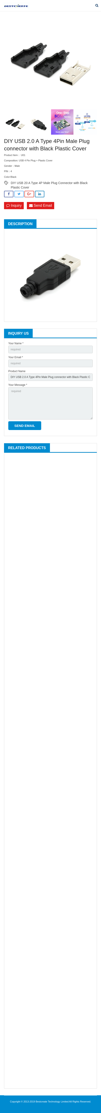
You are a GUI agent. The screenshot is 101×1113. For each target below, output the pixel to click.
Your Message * (17, 384)
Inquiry (13, 205)
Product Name (17, 371)
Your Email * (15, 357)
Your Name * (16, 343)
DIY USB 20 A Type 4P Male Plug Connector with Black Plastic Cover (49, 183)
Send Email (40, 205)
